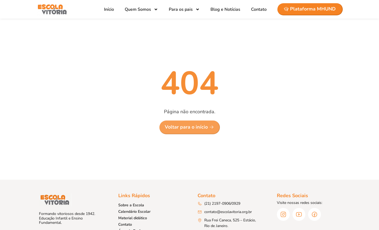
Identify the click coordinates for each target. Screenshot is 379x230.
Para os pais (184, 9)
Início (109, 9)
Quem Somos (141, 9)
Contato (259, 9)
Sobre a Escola (131, 205)
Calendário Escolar (134, 211)
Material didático (132, 218)
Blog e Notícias (225, 9)
